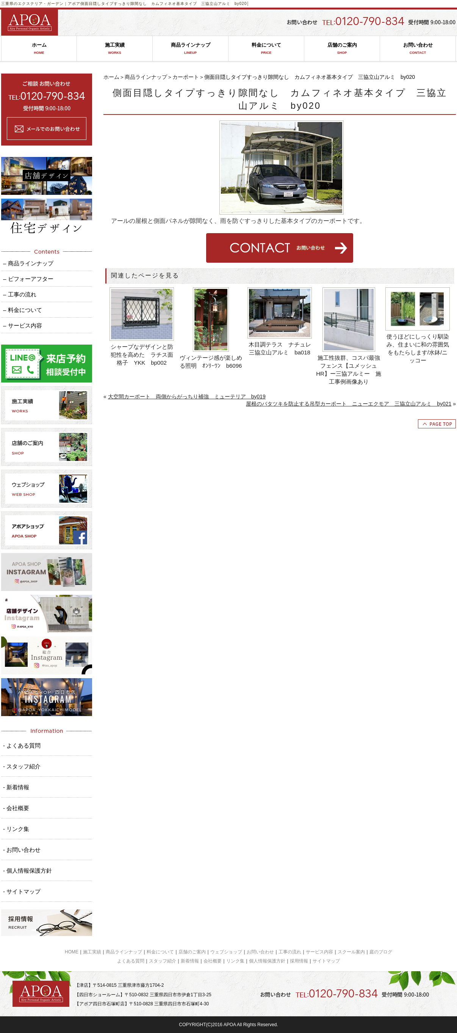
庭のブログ (380, 952)
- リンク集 (16, 829)
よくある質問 (130, 961)
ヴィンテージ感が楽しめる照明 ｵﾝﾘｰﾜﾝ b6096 (211, 361)
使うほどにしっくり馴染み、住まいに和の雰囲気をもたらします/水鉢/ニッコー (418, 348)
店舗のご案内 (342, 48)
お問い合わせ (417, 48)
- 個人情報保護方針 (27, 870)
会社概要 (212, 961)
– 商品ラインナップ (28, 263)
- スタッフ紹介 (22, 766)
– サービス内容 (22, 325)
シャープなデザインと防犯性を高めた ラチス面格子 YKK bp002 (142, 354)
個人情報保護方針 (267, 961)
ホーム (39, 48)
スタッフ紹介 (162, 961)
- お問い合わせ (22, 849)
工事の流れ (290, 952)
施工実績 (114, 48)
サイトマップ (326, 961)
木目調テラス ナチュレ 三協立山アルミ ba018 (281, 348)
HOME (71, 952)
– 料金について (22, 310)
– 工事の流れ (19, 294)
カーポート (185, 77)
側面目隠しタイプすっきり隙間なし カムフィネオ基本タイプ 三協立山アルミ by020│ (165, 4)
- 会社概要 (16, 808)
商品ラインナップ (190, 48)
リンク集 (235, 961)
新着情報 (190, 961)
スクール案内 (351, 952)
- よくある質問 (22, 745)
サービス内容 (319, 952)
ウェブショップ (226, 952)
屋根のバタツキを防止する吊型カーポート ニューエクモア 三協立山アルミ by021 (348, 404)
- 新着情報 (16, 787)
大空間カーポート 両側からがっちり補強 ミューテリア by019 (187, 396)
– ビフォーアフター (28, 279)
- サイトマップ (22, 891)
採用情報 (299, 961)
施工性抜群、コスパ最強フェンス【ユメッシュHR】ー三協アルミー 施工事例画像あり (348, 369)
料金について (266, 48)
